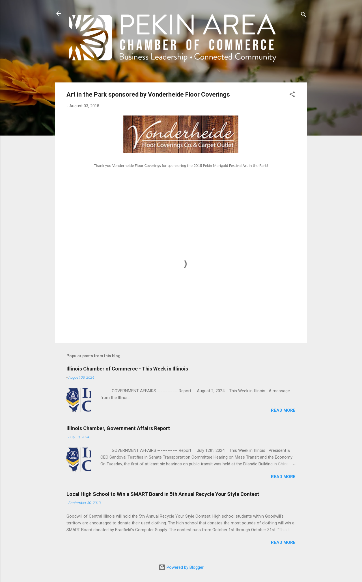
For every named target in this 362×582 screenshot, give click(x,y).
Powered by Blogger (181, 567)
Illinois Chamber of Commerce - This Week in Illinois (127, 369)
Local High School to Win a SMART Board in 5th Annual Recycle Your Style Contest (162, 494)
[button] (292, 95)
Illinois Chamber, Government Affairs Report (118, 428)
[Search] (303, 15)
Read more (283, 410)
